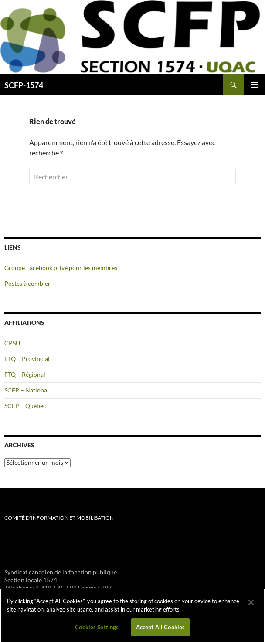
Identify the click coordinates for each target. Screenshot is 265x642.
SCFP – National (26, 390)
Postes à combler (27, 283)
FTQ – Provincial (27, 358)
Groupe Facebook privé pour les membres (60, 267)
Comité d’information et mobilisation (59, 517)
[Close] (251, 605)
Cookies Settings (97, 629)
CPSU (12, 343)
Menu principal (254, 84)
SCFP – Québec (25, 405)
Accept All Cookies (160, 629)
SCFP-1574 (23, 85)
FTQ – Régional (24, 374)
